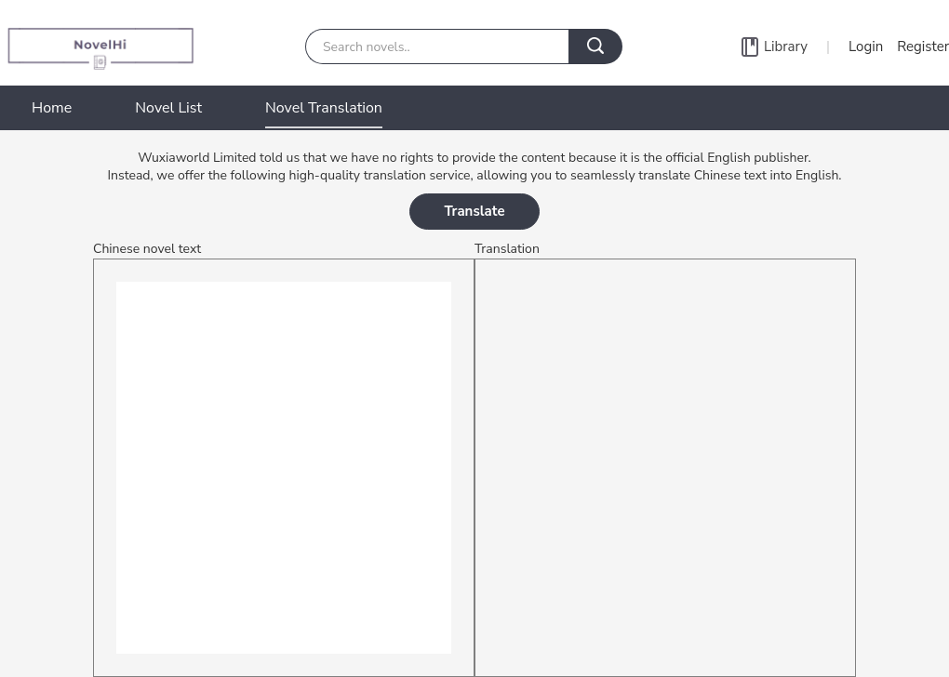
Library (786, 46)
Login (866, 46)
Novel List (168, 108)
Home (52, 108)
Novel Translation (323, 108)
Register (923, 46)
